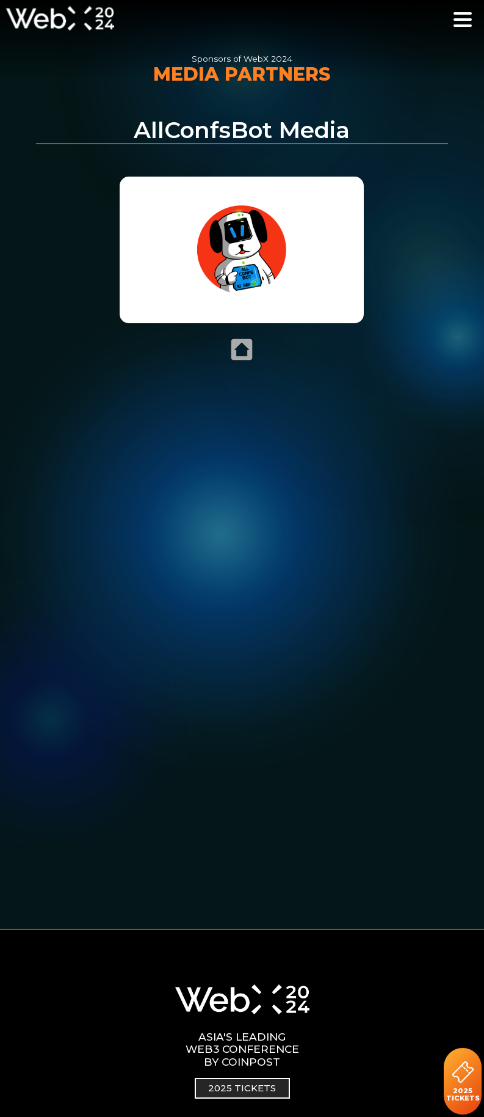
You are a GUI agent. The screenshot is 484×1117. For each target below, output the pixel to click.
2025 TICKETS (463, 1081)
